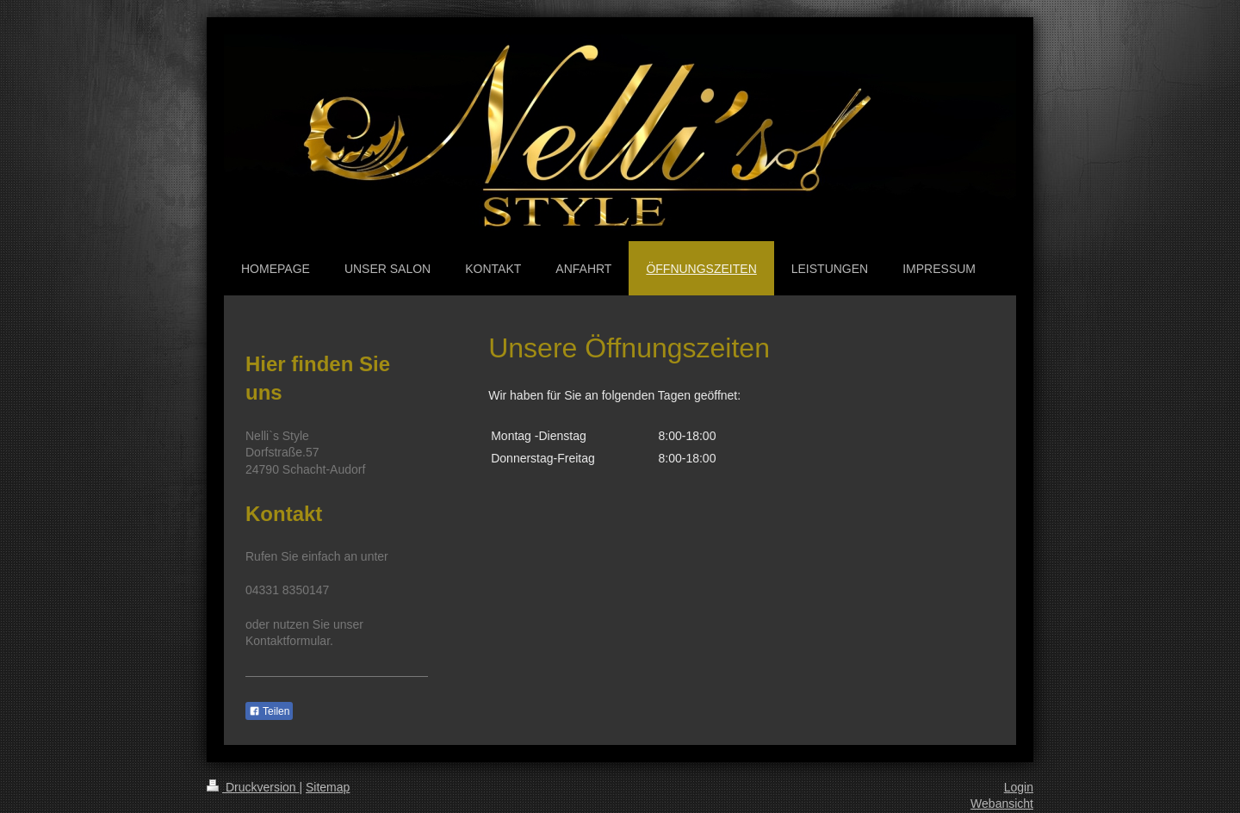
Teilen (269, 711)
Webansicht (1001, 803)
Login (1018, 787)
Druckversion (253, 787)
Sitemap (328, 787)
